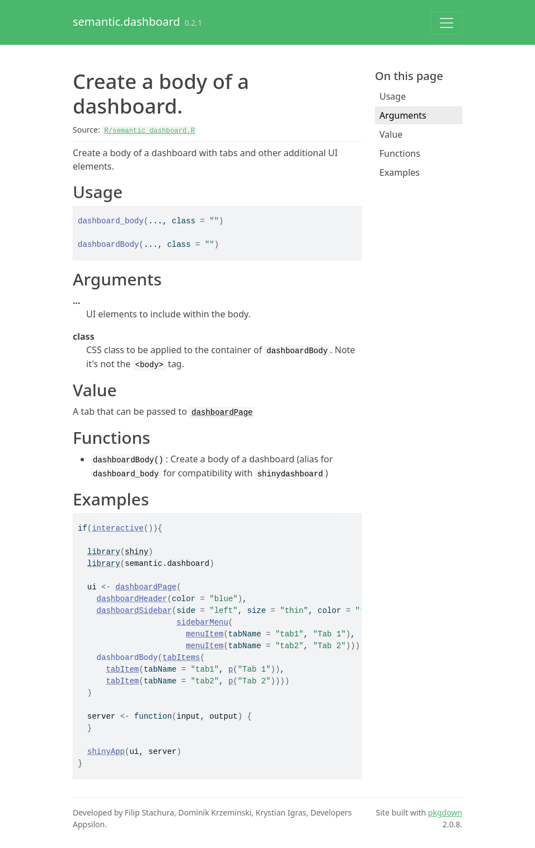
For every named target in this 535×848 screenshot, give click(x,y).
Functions (399, 153)
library (103, 551)
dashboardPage (221, 412)
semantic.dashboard (126, 21)
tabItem (122, 669)
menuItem (204, 634)
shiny (136, 551)
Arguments (402, 115)
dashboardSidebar (134, 610)
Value (390, 134)
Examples (399, 172)
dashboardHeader (132, 598)
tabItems (181, 657)
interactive (117, 528)
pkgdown (445, 812)
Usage (392, 96)
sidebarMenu (202, 622)
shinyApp (106, 751)
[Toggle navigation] (446, 23)
